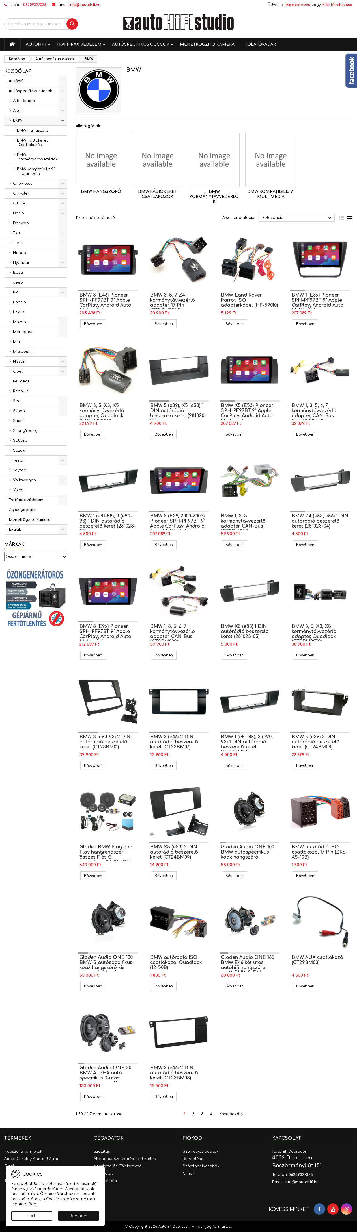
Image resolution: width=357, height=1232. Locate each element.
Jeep (18, 282)
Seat (17, 401)
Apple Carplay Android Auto (31, 1159)
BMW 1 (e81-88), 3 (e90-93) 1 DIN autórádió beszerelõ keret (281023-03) (107, 523)
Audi (17, 111)
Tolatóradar (260, 44)
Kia (16, 292)
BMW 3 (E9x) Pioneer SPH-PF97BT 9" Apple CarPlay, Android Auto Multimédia (105, 634)
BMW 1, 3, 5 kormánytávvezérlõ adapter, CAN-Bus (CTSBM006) (243, 523)
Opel (18, 371)
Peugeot (21, 381)
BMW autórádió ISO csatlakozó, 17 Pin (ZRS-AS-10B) (320, 852)
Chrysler (21, 193)
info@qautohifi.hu (84, 5)
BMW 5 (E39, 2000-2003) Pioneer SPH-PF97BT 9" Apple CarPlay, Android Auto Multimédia (177, 523)
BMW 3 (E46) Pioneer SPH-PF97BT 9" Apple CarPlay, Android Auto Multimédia (105, 303)
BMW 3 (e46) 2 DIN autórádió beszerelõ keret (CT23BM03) (174, 1073)
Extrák (15, 530)
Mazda (19, 322)
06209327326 (34, 5)
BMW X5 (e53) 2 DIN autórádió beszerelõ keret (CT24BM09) (174, 852)
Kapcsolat (286, 1138)
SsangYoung (25, 431)
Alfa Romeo (24, 101)
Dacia (18, 213)
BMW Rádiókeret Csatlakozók (32, 142)
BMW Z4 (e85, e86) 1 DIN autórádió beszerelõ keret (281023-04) (320, 521)
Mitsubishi (22, 352)
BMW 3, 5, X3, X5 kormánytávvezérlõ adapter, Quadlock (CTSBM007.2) (314, 634)
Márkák (14, 544)
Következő (231, 1114)
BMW (17, 121)
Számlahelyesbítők (201, 1166)
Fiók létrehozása (337, 5)
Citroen (20, 203)
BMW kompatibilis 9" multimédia (36, 171)
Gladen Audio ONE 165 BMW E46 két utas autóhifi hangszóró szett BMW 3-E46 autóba (247, 967)
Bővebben (95, 324)
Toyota (19, 470)
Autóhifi (36, 44)
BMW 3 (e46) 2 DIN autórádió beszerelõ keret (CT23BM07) (174, 742)
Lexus (18, 312)
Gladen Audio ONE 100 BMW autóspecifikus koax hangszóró (247, 852)
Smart (19, 421)
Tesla (18, 460)
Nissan (19, 361)
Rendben (78, 1216)
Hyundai (21, 263)
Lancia (19, 302)
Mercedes (22, 332)
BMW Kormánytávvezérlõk (37, 157)
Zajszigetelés (22, 510)
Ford (17, 243)
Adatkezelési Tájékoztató (118, 1166)
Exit (31, 1216)
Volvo (18, 490)
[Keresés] (41, 24)
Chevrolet (22, 184)
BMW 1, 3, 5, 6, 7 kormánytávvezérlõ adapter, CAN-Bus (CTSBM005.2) (314, 413)
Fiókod (192, 1138)
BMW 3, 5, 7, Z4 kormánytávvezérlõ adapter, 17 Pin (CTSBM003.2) (172, 303)
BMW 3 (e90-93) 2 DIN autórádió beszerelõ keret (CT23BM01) (104, 742)
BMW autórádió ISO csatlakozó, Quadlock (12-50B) (176, 962)
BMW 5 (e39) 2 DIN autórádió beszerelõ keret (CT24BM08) (315, 742)
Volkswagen (24, 480)
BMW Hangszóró (32, 130)
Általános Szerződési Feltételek (125, 1159)
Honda (19, 253)
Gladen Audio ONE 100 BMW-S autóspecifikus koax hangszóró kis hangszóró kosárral (106, 965)
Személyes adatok (200, 1151)
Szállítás (102, 1151)
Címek (188, 1174)
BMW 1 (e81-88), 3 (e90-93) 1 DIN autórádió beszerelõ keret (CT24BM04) (247, 744)
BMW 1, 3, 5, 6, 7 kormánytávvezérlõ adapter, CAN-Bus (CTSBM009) (172, 634)
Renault (20, 391)
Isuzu (18, 273)
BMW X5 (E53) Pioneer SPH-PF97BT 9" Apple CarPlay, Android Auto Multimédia (247, 413)
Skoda (19, 411)
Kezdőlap (17, 71)
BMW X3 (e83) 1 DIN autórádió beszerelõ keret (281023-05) (245, 631)
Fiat (16, 233)
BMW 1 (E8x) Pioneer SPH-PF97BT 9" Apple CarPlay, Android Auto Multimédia (317, 303)
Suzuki (19, 450)
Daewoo (21, 223)
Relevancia (297, 218)
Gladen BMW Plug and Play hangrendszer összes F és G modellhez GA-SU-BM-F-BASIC (106, 857)
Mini (17, 342)
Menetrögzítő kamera (207, 44)
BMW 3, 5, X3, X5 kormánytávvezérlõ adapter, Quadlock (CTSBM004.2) (101, 413)
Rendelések (194, 1159)
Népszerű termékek (23, 1151)
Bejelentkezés (298, 5)
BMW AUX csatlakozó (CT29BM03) (317, 960)
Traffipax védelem (79, 44)
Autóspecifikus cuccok (140, 44)
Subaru (20, 441)
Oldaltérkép (105, 1181)
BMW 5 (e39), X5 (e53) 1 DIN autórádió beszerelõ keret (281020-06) (178, 413)
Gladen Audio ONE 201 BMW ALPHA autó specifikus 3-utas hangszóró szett (106, 1075)
